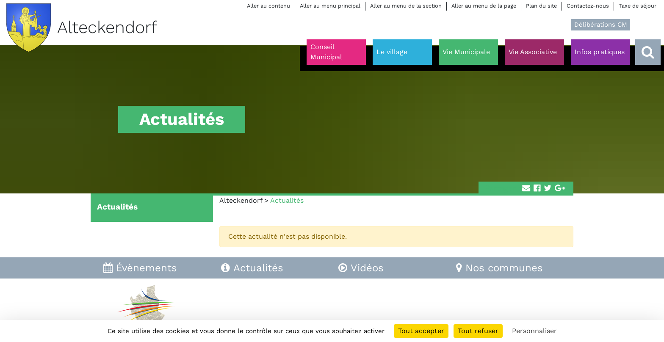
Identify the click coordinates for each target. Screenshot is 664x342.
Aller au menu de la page (483, 6)
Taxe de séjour (637, 6)
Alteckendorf (240, 200)
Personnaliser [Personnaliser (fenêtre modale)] (534, 331)
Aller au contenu (268, 6)
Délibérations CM (600, 24)
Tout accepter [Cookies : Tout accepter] (421, 331)
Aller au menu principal (330, 6)
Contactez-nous (588, 6)
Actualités (117, 207)
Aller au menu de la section (406, 6)
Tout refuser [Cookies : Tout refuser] (478, 331)
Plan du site (541, 6)
